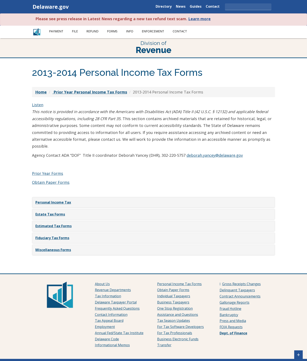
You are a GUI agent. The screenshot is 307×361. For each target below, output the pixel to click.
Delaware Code (107, 339)
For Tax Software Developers (180, 326)
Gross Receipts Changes (241, 284)
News (180, 6)
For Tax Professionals (174, 333)
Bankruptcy (229, 314)
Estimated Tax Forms (53, 226)
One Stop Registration (175, 308)
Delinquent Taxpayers (237, 290)
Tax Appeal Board (109, 320)
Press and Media (233, 320)
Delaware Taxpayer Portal (116, 302)
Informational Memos (112, 345)
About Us (102, 284)
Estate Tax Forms (50, 214)
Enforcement (153, 31)
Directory (164, 6)
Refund (92, 31)
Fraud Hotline (230, 308)
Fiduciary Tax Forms (52, 238)
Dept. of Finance (233, 333)
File (75, 31)
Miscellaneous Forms (53, 249)
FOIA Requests (231, 327)
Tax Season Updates (173, 320)
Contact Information (111, 314)
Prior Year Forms (47, 173)
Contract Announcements (240, 296)
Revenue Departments (113, 290)
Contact (213, 6)
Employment (105, 326)
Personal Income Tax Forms (179, 284)
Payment (56, 31)
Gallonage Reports (234, 302)
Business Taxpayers (173, 302)
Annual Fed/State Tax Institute (119, 333)
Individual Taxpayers (173, 296)
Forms (112, 31)
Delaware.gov (51, 6)
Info (129, 31)
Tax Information (108, 296)
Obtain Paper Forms (51, 182)
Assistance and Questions (177, 314)
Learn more (199, 18)
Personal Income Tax (53, 202)
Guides (195, 6)
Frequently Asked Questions (117, 308)
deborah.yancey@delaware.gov (215, 155)
